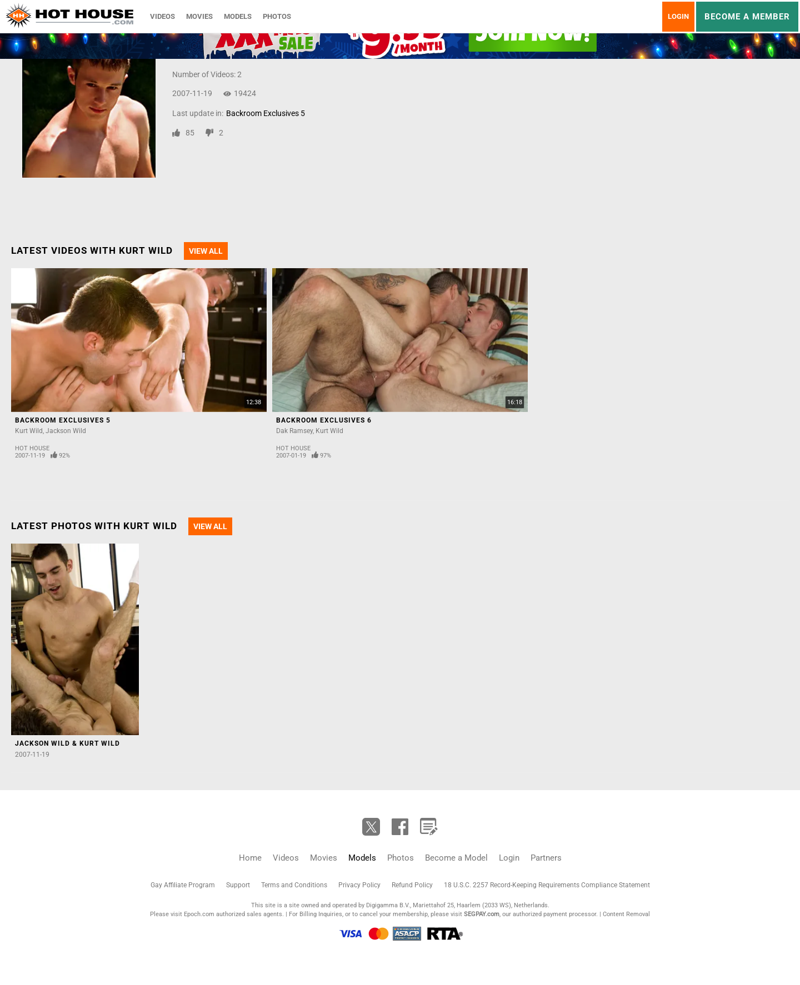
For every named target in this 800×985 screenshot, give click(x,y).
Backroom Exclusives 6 (324, 420)
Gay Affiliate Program (183, 885)
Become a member (747, 17)
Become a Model (456, 858)
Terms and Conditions (294, 885)
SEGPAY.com (481, 914)
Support (238, 885)
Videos (162, 16)
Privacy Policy (359, 885)
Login (678, 16)
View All (206, 251)
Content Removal (626, 914)
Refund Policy (412, 885)
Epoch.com (199, 914)
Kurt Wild (29, 431)
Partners (546, 858)
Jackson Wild (66, 431)
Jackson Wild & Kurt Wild (67, 743)
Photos (277, 16)
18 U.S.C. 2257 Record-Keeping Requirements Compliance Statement (547, 885)
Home (250, 858)
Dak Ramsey (294, 431)
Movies (199, 16)
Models (238, 16)
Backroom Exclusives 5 (265, 113)
